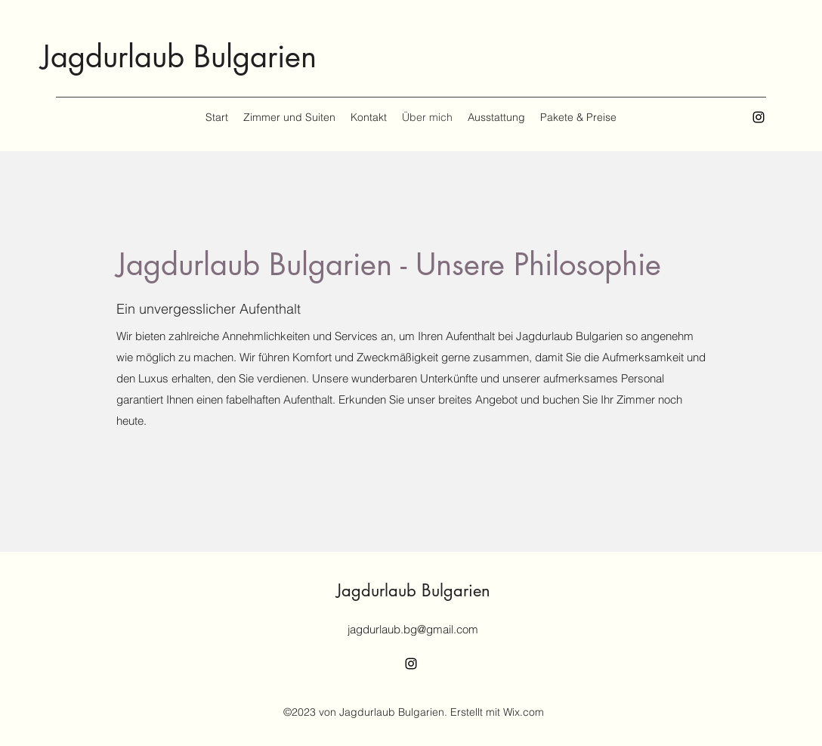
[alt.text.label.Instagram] (758, 117)
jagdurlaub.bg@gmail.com (413, 629)
